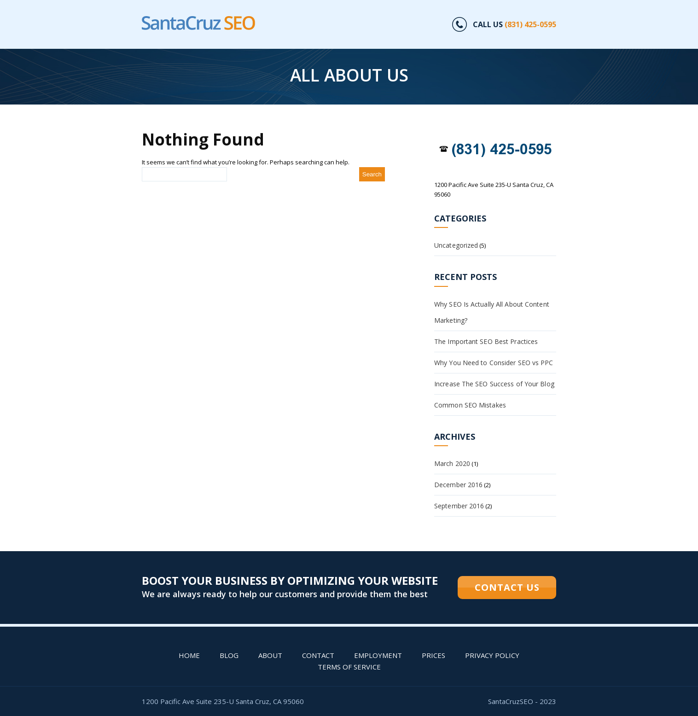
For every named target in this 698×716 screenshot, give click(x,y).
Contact (318, 655)
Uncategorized (456, 245)
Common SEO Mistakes (470, 405)
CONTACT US (507, 587)
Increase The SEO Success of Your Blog (494, 383)
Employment (378, 655)
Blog (229, 655)
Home (189, 655)
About (270, 655)
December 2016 (458, 484)
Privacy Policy (492, 655)
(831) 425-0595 (530, 24)
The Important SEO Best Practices (486, 341)
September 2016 (459, 505)
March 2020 (452, 463)
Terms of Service (349, 666)
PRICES (433, 655)
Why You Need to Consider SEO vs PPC (493, 362)
